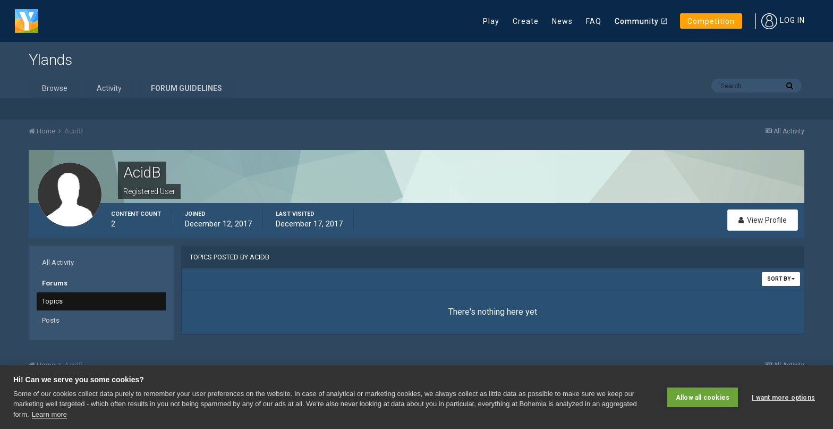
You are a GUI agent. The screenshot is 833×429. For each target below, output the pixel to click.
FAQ (593, 21)
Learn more (49, 414)
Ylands (50, 60)
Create (526, 21)
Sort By (781, 279)
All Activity (58, 262)
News (562, 21)
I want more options (783, 397)
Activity (109, 88)
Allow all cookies (702, 397)
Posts (51, 320)
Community (637, 21)
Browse (54, 88)
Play (491, 21)
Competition (711, 21)
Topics (52, 301)
